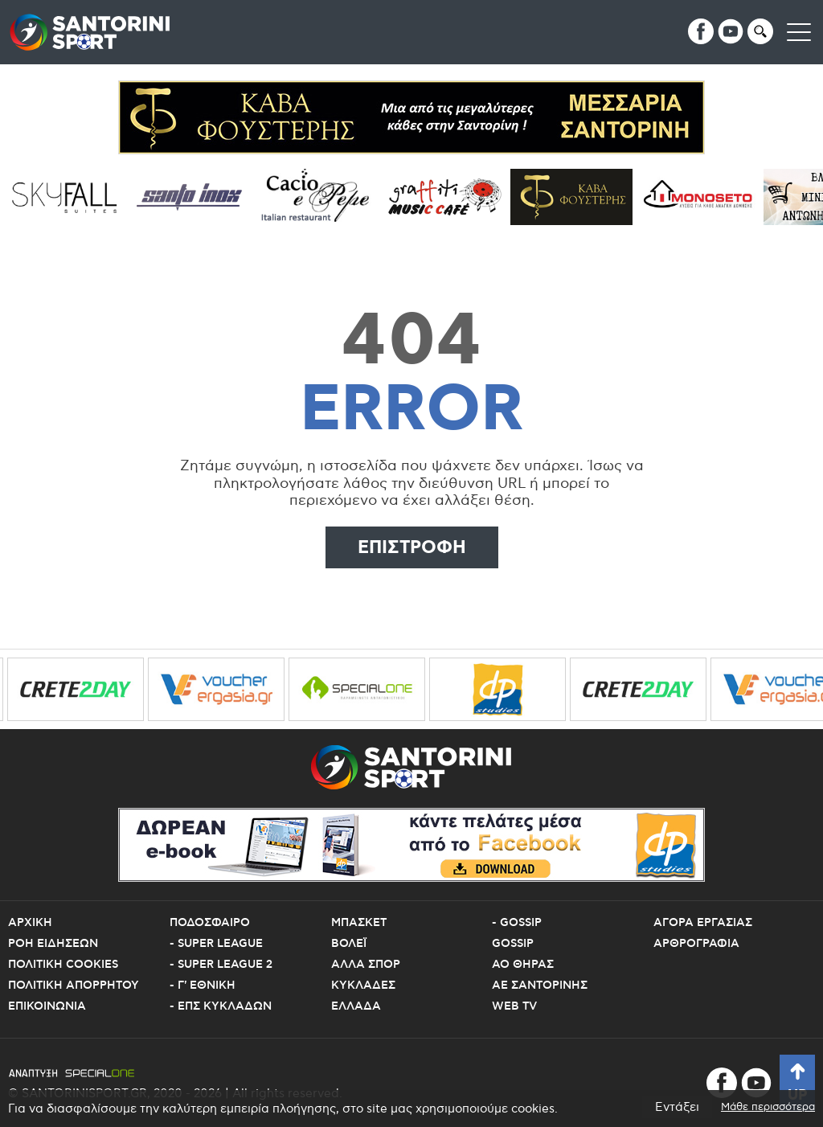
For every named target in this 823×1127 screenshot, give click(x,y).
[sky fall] (69, 197)
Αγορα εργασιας (702, 922)
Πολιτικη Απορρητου (73, 985)
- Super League (216, 943)
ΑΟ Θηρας (523, 964)
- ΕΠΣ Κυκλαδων (221, 1006)
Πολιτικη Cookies (63, 964)
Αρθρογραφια (696, 943)
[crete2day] (82, 689)
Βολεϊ (348, 943)
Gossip (513, 943)
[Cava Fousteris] (576, 197)
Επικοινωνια (47, 1006)
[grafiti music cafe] (449, 197)
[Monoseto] (703, 197)
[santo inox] (196, 197)
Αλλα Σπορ (365, 964)
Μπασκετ (359, 922)
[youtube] (730, 31)
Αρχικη (30, 922)
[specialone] (364, 689)
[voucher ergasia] (223, 689)
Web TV (514, 1006)
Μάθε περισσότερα (768, 1107)
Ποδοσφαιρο (210, 922)
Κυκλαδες (363, 985)
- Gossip (517, 922)
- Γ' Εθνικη (202, 985)
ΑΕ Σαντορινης (540, 985)
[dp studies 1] (504, 689)
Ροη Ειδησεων (53, 943)
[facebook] (701, 31)
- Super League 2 (221, 964)
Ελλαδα (356, 1006)
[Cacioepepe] (323, 197)
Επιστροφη (412, 547)
